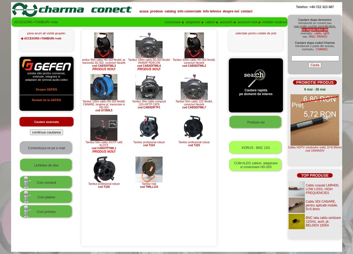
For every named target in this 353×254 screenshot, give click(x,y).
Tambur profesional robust (149, 142)
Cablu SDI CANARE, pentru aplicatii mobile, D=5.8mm (322, 205)
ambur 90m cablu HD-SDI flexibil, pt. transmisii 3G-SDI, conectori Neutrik (104, 61)
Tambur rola (149, 184)
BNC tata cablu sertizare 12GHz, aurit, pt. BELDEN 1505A (323, 221)
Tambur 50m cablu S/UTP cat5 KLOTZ (103, 144)
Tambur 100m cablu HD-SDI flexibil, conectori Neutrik (194, 61)
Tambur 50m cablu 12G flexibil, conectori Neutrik (194, 103)
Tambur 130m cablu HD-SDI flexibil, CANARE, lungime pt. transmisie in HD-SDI (104, 105)
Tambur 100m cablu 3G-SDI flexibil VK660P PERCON (149, 61)
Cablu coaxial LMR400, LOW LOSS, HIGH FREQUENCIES (322, 189)
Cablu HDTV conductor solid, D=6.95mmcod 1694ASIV (315, 149)
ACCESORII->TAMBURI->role (42, 38)
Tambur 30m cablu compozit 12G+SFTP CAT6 (149, 103)
